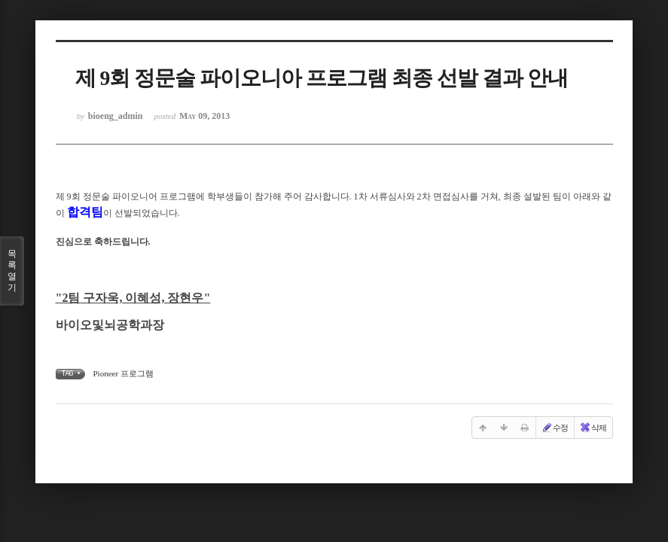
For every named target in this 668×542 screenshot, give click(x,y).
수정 (554, 428)
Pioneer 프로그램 (123, 373)
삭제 (592, 428)
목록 (12, 271)
